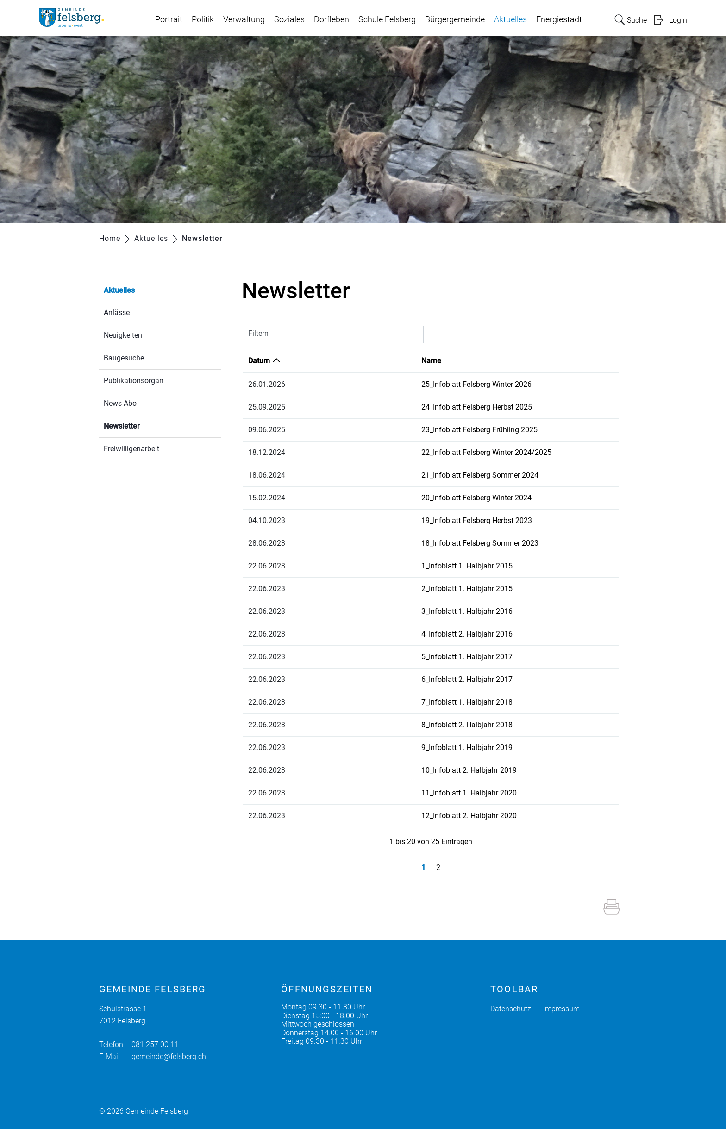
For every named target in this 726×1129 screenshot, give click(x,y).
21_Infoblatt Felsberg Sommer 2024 (389, 475)
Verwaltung (244, 19)
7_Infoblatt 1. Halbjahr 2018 (376, 702)
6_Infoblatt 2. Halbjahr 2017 (376, 679)
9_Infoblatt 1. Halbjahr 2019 (376, 747)
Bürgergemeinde (455, 19)
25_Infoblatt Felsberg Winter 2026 (386, 384)
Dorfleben (331, 19)
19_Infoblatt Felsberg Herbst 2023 (386, 520)
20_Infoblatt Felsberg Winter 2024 (386, 497)
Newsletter (144, 425)
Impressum (561, 1008)
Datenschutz (510, 1008)
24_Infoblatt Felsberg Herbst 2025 (386, 407)
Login (678, 20)
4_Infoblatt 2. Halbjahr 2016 (376, 634)
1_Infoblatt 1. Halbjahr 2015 (376, 565)
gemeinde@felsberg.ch (168, 1056)
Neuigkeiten (123, 335)
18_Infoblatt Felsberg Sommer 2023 (389, 543)
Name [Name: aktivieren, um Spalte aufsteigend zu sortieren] (340, 360)
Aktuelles (510, 19)
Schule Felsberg (387, 19)
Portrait (168, 19)
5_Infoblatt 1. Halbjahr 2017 (376, 656)
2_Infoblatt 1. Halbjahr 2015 (376, 588)
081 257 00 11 (155, 1044)
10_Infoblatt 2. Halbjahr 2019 (378, 770)
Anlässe (117, 312)
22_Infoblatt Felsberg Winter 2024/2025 (396, 452)
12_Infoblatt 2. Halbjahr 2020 (378, 815)
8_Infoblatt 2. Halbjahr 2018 (376, 724)
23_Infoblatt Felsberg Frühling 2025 (389, 429)
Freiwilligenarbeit (131, 448)
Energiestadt (559, 19)
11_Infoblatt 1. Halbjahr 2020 (378, 792)
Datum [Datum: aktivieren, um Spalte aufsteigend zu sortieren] (259, 360)
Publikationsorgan (133, 380)
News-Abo (120, 403)
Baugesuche (124, 357)
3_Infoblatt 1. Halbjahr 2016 (376, 611)
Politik (203, 19)
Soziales (289, 19)
